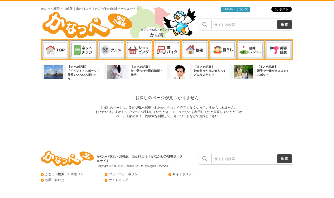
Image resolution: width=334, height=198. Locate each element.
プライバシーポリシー (125, 174)
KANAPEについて (235, 9)
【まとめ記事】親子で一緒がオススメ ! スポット (272, 70)
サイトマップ (118, 180)
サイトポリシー (184, 174)
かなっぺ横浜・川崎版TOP (64, 174)
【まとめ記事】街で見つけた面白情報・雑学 (147, 70)
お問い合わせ (54, 180)
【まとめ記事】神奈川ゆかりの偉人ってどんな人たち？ (210, 70)
